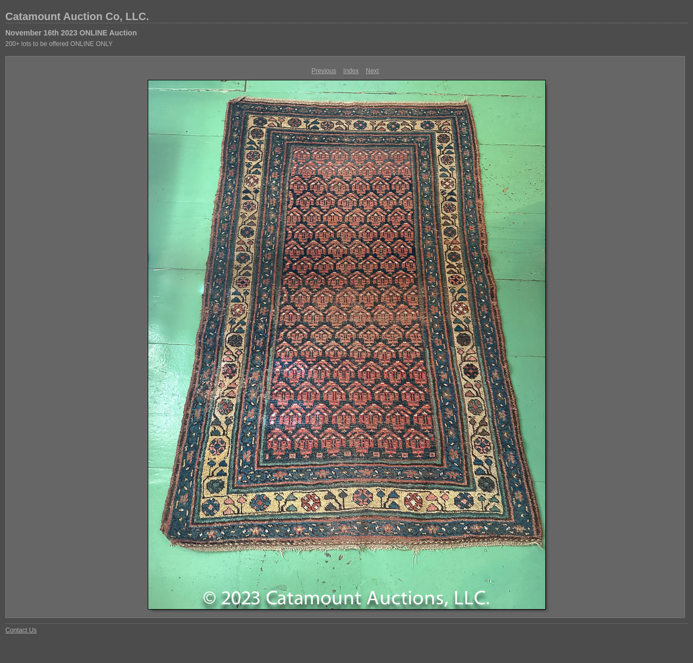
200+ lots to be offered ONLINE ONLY (59, 44)
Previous (323, 71)
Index (350, 71)
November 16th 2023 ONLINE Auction (71, 33)
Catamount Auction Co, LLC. (77, 16)
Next (372, 71)
